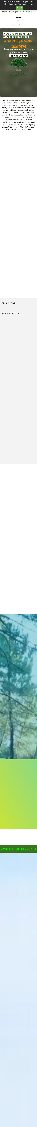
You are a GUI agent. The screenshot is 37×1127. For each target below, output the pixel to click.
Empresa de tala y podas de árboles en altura (18, 11)
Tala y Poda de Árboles (18, 25)
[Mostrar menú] (18, 21)
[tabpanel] (18, 62)
